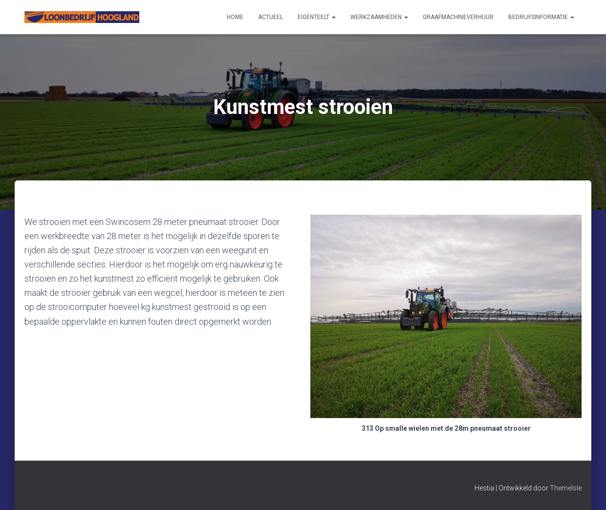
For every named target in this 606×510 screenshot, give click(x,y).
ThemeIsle (566, 488)
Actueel (270, 17)
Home (235, 17)
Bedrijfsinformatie (541, 17)
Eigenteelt (317, 17)
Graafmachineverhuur (458, 17)
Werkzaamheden (379, 17)
